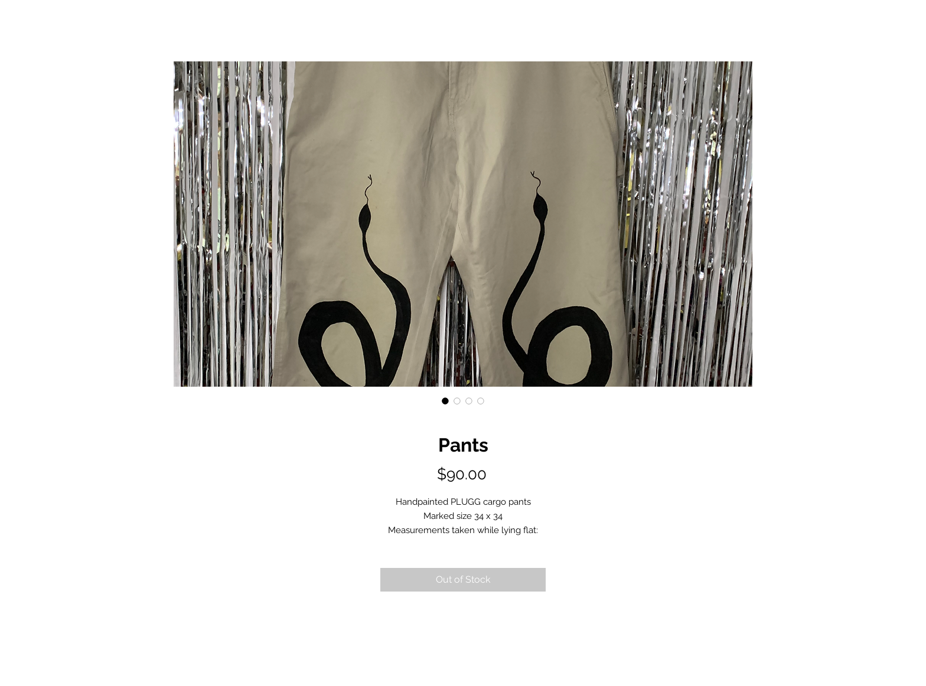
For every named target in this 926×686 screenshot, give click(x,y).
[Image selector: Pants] (445, 401)
